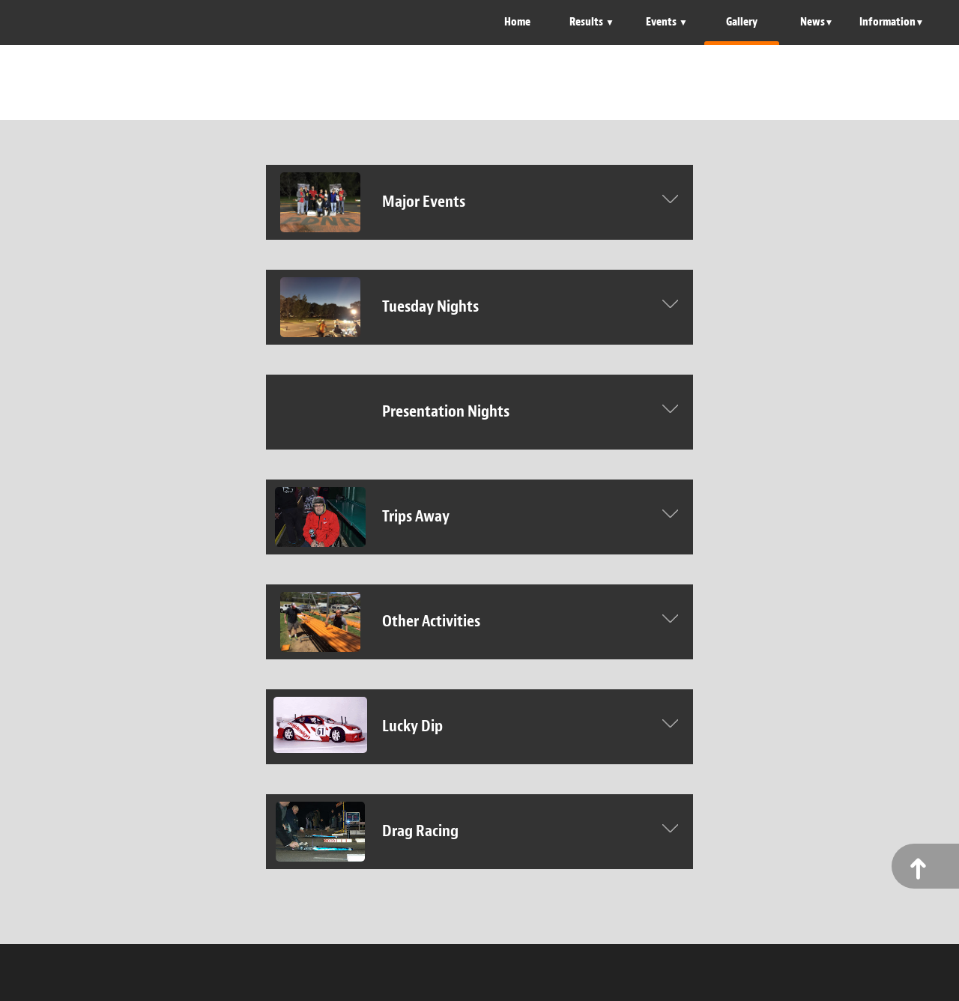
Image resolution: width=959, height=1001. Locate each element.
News (812, 22)
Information (887, 22)
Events (662, 22)
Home (517, 22)
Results (587, 22)
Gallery (741, 22)
